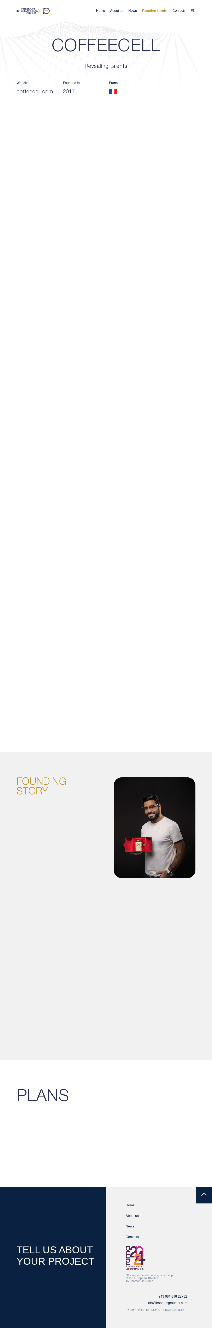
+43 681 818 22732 (173, 1296)
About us (116, 11)
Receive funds (154, 11)
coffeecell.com (35, 91)
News (132, 11)
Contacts (179, 11)
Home (100, 11)
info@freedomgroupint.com (167, 1303)
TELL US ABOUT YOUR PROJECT (55, 1255)
